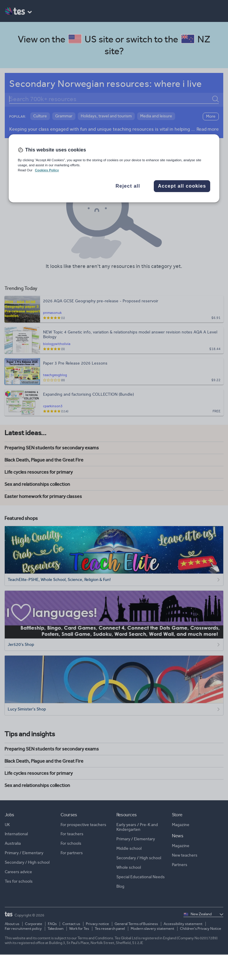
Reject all (127, 186)
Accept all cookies (182, 186)
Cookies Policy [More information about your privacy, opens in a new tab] (47, 170)
